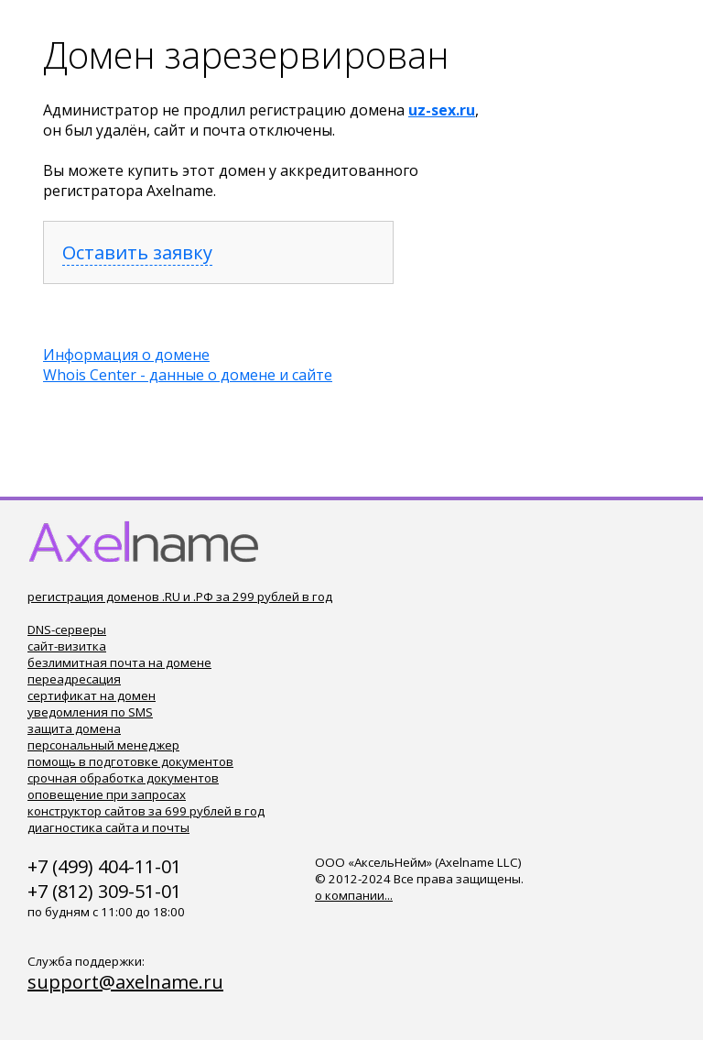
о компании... (354, 895)
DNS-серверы (66, 629)
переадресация (74, 679)
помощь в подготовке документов (130, 761)
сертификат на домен (91, 695)
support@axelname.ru (125, 981)
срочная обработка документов (123, 778)
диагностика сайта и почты (108, 827)
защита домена (74, 728)
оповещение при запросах (106, 794)
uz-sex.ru (441, 110)
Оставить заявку (137, 252)
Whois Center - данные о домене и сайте (187, 375)
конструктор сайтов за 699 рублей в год (146, 811)
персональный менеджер (103, 745)
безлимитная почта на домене (119, 662)
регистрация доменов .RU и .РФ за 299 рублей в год (179, 596)
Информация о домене (126, 355)
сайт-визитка (66, 646)
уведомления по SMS (90, 712)
